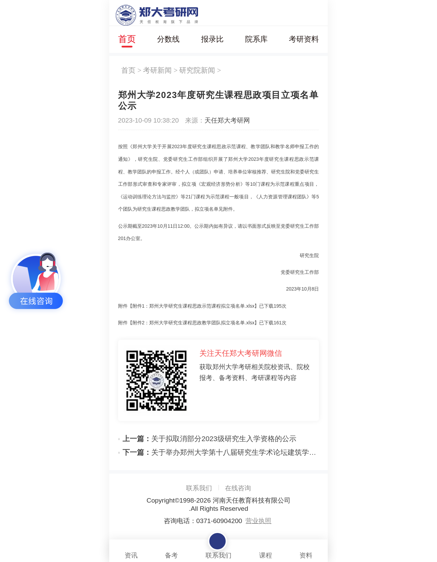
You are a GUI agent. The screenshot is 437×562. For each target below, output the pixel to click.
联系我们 (199, 488)
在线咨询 (238, 488)
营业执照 (258, 520)
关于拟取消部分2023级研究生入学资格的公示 (209, 438)
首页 (127, 39)
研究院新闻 (197, 70)
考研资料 (304, 39)
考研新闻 (157, 70)
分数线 (168, 39)
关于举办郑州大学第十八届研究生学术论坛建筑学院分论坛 (221, 452)
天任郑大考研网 (227, 120)
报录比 (212, 39)
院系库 (256, 39)
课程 (265, 549)
